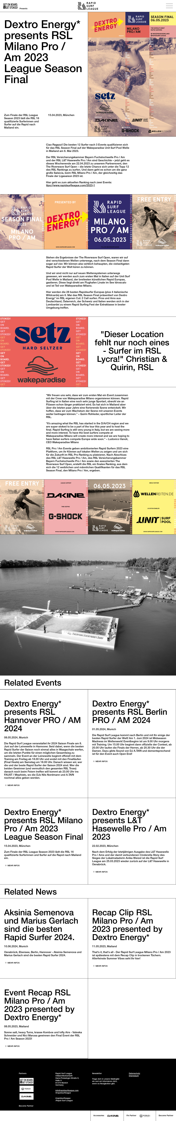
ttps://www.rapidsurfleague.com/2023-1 (70, 185)
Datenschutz (134, 1074)
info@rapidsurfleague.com (67, 1091)
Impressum (134, 1076)
